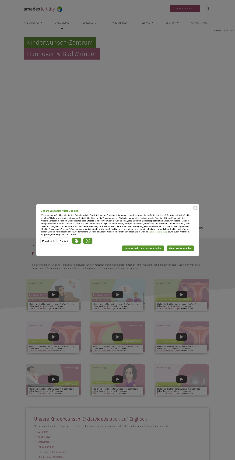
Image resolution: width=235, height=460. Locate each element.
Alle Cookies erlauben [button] (180, 248)
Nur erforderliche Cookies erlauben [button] (142, 248)
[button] (48, 241)
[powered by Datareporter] (195, 210)
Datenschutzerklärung (158, 232)
